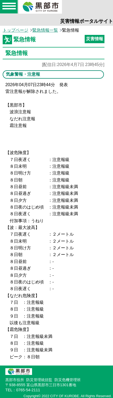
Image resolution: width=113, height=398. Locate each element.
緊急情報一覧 (45, 30)
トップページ (15, 30)
